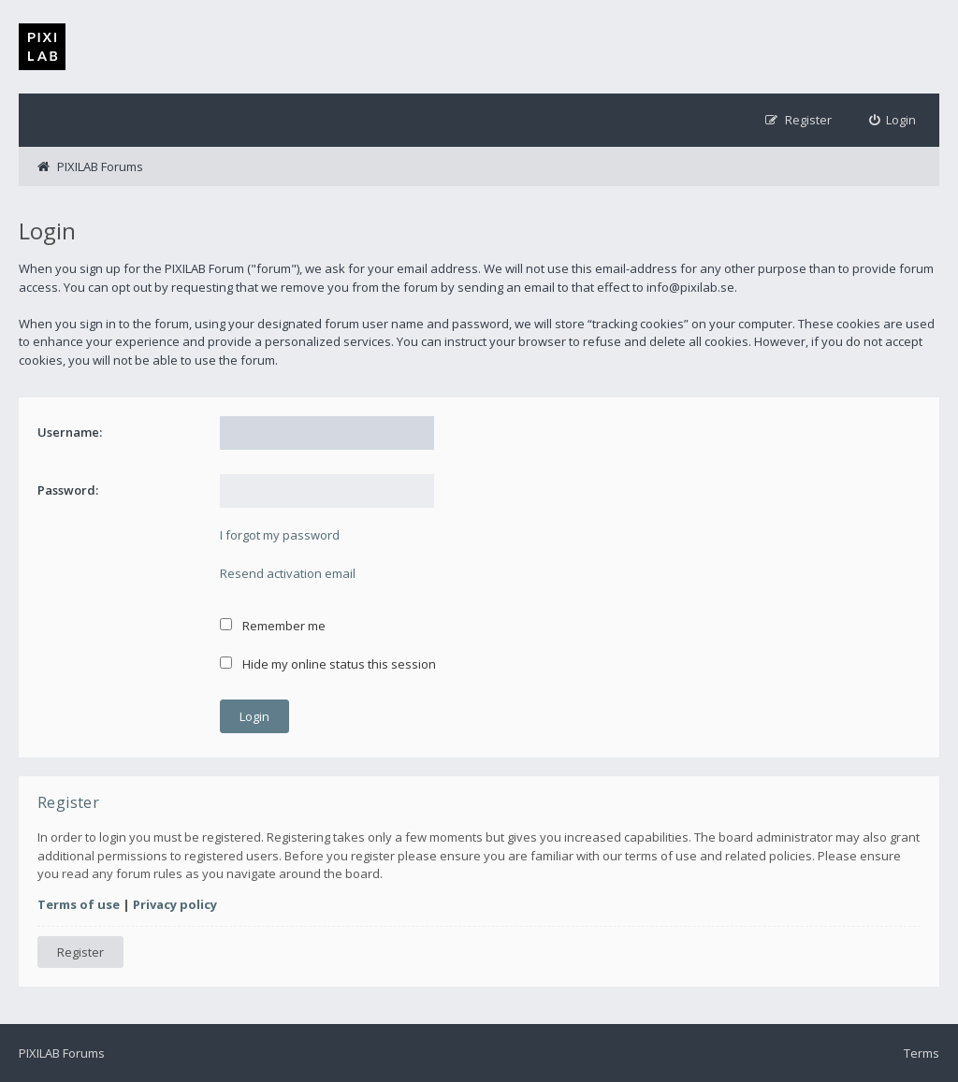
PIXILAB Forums (62, 1053)
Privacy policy (175, 904)
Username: (69, 432)
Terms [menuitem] (921, 1053)
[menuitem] (893, 120)
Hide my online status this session (328, 664)
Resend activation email (288, 573)
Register (80, 952)
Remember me (273, 625)
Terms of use (78, 904)
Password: (67, 490)
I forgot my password (280, 535)
